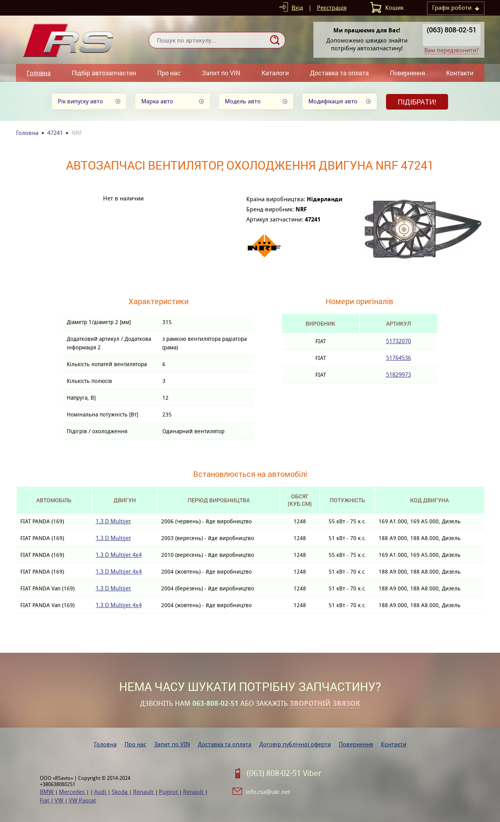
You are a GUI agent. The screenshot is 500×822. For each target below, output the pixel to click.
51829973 (398, 374)
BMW (47, 791)
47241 (55, 132)
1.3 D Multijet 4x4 (119, 554)
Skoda (120, 791)
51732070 (398, 341)
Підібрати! (417, 101)
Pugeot (169, 791)
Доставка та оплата (339, 73)
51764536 (398, 357)
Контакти (459, 73)
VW (60, 800)
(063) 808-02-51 (452, 29)
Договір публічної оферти (295, 744)
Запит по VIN (221, 73)
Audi (101, 791)
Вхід (297, 7)
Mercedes (72, 791)
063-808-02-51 (215, 703)
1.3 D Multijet (113, 521)
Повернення (407, 73)
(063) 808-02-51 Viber (284, 773)
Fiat (45, 800)
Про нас (169, 73)
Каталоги (275, 73)
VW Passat (82, 800)
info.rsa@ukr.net (268, 791)
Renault (144, 791)
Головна (39, 73)
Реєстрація (332, 7)
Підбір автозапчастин (104, 73)
